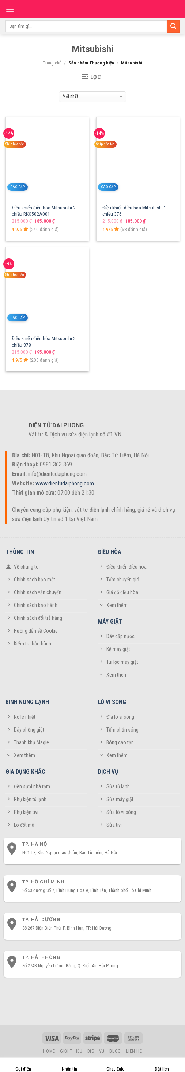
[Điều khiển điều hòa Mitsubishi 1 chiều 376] (138, 158)
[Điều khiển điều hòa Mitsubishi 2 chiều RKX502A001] (47, 158)
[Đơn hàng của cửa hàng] (93, 96)
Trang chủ (52, 63)
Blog (115, 1051)
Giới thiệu (71, 1051)
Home (49, 1051)
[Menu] (9, 9)
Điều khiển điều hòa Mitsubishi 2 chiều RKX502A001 (44, 211)
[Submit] (173, 26)
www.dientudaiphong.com (64, 483)
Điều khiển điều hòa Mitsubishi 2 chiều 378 (44, 341)
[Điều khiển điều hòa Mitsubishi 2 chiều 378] (47, 289)
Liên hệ (134, 1051)
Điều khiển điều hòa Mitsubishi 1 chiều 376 (134, 211)
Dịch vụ (96, 1051)
